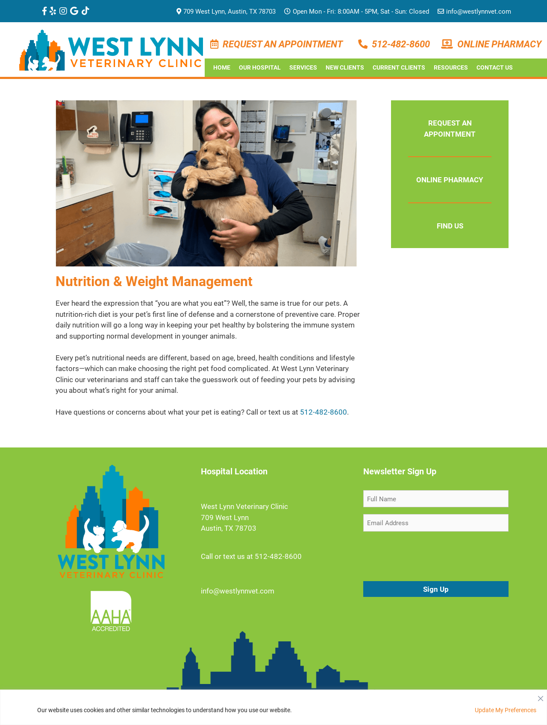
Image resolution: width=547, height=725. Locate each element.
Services (303, 67)
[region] (273, 707)
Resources (451, 67)
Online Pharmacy (499, 44)
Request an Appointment (283, 44)
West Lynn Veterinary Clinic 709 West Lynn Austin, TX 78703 (244, 517)
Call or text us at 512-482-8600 (251, 556)
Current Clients (399, 67)
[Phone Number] (365, 44)
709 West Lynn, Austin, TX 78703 (226, 11)
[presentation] (428, 555)
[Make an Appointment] (216, 44)
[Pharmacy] (449, 44)
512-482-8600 (401, 44)
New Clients (345, 67)
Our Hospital (260, 67)
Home (221, 67)
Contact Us (494, 67)
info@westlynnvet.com (474, 11)
